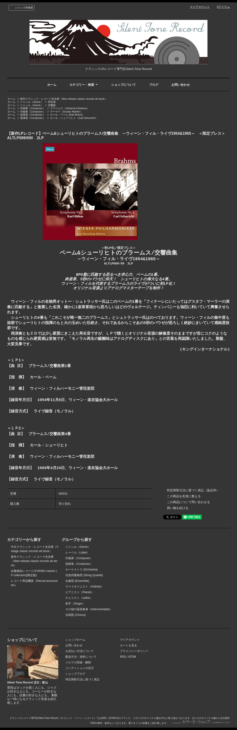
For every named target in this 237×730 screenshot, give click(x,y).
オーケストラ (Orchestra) (81, 569)
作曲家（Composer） (32, 108)
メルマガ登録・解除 (78, 662)
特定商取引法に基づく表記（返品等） (193, 490)
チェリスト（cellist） (78, 598)
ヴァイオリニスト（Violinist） (84, 586)
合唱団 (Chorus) (75, 615)
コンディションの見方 (79, 668)
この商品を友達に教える (184, 496)
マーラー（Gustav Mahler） (66, 111)
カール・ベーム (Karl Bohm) (66, 114)
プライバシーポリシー (134, 651)
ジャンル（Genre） (31, 101)
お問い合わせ (180, 84)
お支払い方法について (79, 651)
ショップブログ (75, 673)
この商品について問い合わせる (188, 502)
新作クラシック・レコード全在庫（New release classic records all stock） (63, 98)
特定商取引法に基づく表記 (82, 679)
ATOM (132, 656)
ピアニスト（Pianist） (79, 592)
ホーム (51, 84)
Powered (201, 723)
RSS (123, 656)
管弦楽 (52, 101)
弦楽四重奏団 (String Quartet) (84, 575)
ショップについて (123, 84)
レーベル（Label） (77, 552)
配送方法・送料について (81, 656)
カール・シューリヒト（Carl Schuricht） (74, 118)
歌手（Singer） (75, 603)
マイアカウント (200, 7)
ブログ (153, 84)
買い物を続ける (177, 508)
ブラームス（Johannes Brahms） (69, 108)
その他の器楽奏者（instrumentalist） (88, 609)
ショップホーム (75, 639)
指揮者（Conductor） (32, 114)
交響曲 (52, 105)
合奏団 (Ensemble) (77, 581)
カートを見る (128, 645)
